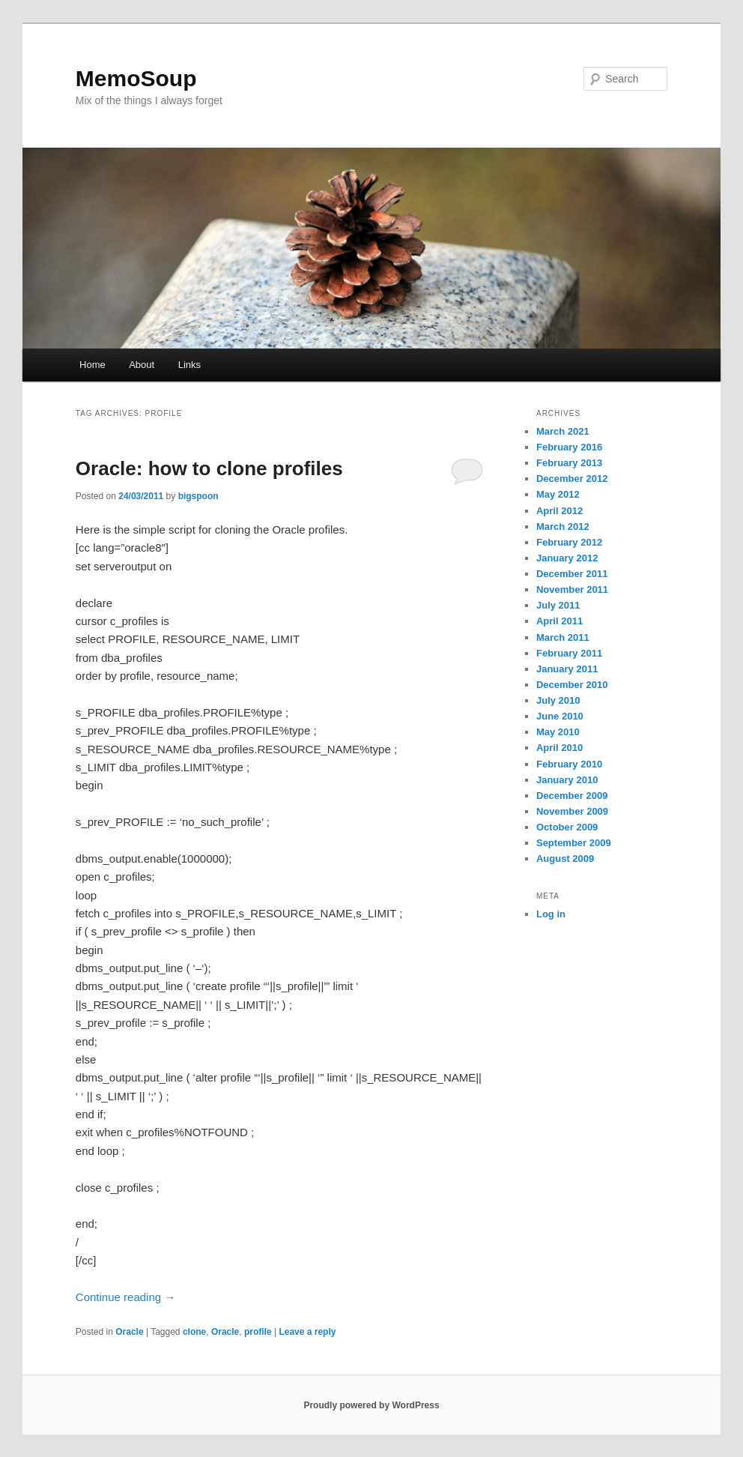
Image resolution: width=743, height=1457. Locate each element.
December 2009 (571, 795)
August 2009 (565, 858)
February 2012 (569, 542)
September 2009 (573, 842)
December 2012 (571, 478)
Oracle (129, 1332)
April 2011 (559, 621)
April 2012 (559, 510)
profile (258, 1332)
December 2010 (571, 684)
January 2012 (567, 558)
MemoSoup (136, 78)
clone (194, 1332)
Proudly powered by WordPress (371, 1405)
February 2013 (569, 462)
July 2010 (558, 700)
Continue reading (125, 1297)
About (141, 364)
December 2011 (571, 573)
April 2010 (559, 747)
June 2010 (559, 716)
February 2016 (569, 447)
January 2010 (567, 779)
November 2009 (572, 811)
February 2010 (569, 764)
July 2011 (558, 605)
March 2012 (562, 526)
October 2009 (567, 827)
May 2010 (558, 731)
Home (92, 364)
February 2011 (569, 653)
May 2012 (558, 494)
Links (189, 364)
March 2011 (562, 637)
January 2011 (567, 669)
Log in (550, 914)
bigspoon (198, 496)
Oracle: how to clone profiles (209, 468)
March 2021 (562, 431)
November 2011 (572, 589)
